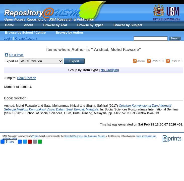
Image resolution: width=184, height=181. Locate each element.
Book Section (26, 78)
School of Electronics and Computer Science (84, 136)
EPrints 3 (35, 136)
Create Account (26, 38)
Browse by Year (55, 25)
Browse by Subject (127, 25)
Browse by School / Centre (25, 32)
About (28, 25)
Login (8, 38)
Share (7, 142)
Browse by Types (90, 25)
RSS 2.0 (176, 61)
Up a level (16, 55)
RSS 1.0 (158, 61)
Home (9, 25)
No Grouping (110, 70)
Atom (141, 61)
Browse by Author (69, 32)
